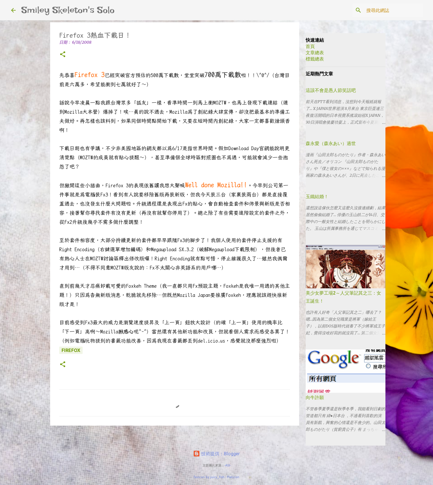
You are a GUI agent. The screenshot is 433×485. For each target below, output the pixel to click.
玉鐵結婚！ (317, 196)
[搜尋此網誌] (393, 10)
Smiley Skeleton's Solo (68, 10)
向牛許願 (315, 397)
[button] (62, 55)
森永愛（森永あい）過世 (331, 143)
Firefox (71, 350)
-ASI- (227, 465)
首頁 (310, 46)
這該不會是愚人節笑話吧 (331, 90)
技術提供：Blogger (216, 453)
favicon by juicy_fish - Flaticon (216, 477)
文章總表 (315, 52)
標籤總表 (315, 59)
